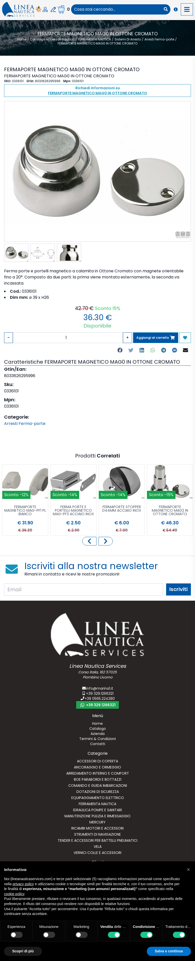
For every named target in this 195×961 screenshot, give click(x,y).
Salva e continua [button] (169, 951)
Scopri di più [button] (23, 951)
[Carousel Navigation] (97, 541)
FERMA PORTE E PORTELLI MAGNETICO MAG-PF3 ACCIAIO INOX (73, 510)
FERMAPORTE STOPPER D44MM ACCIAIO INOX (121, 509)
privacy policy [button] (23, 884)
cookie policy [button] (14, 894)
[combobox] (116, 9)
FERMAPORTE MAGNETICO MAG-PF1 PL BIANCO (25, 510)
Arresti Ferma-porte (24, 423)
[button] (188, 869)
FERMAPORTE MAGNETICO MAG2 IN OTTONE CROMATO (170, 510)
